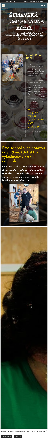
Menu (44, 5)
